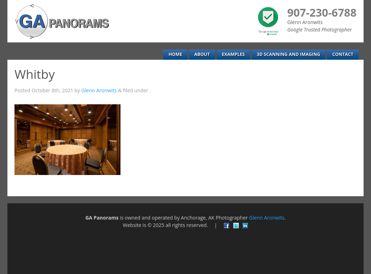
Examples (233, 54)
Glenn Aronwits (99, 90)
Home (175, 54)
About (202, 54)
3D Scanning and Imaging (288, 54)
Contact (342, 54)
